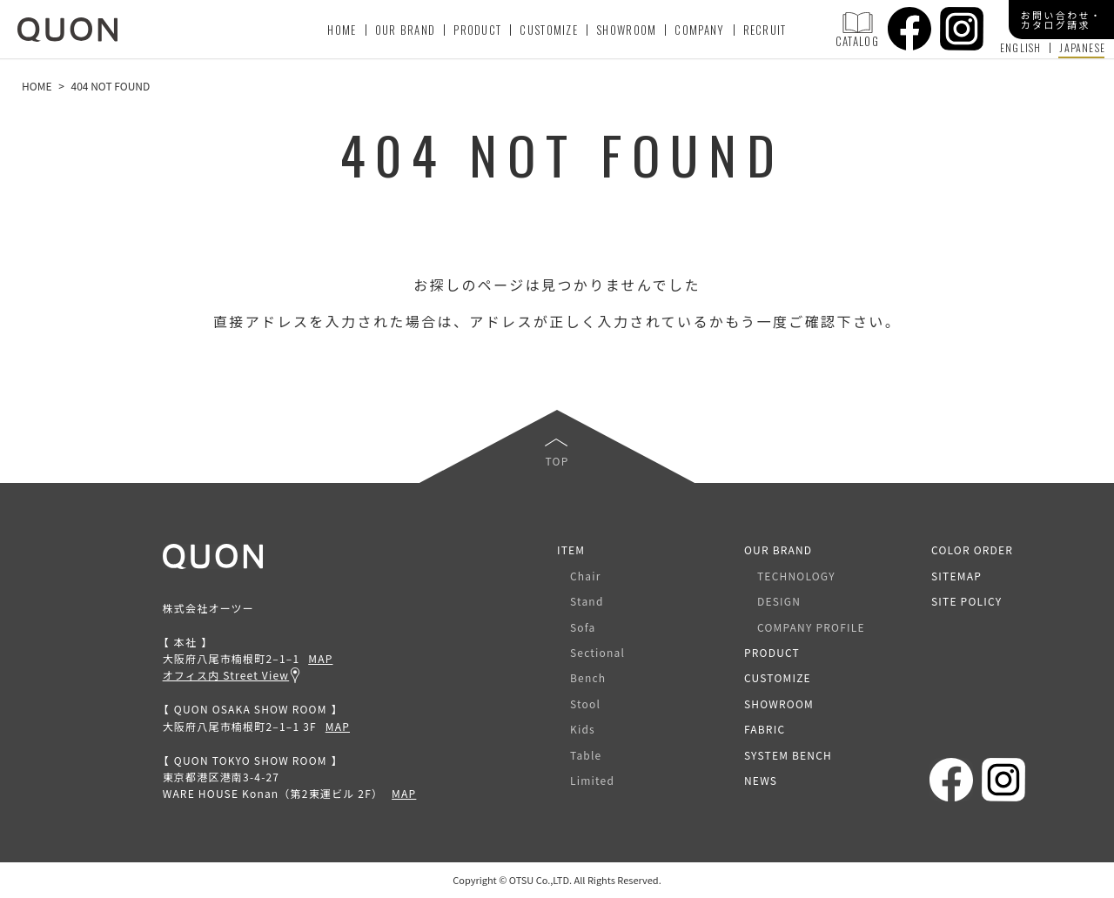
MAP (320, 658)
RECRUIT (765, 29)
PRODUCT (477, 29)
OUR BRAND (405, 29)
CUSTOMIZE (549, 29)
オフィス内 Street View (226, 674)
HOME (341, 29)
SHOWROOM (626, 29)
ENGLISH (1020, 48)
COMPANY (699, 29)
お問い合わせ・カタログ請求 (1062, 19)
